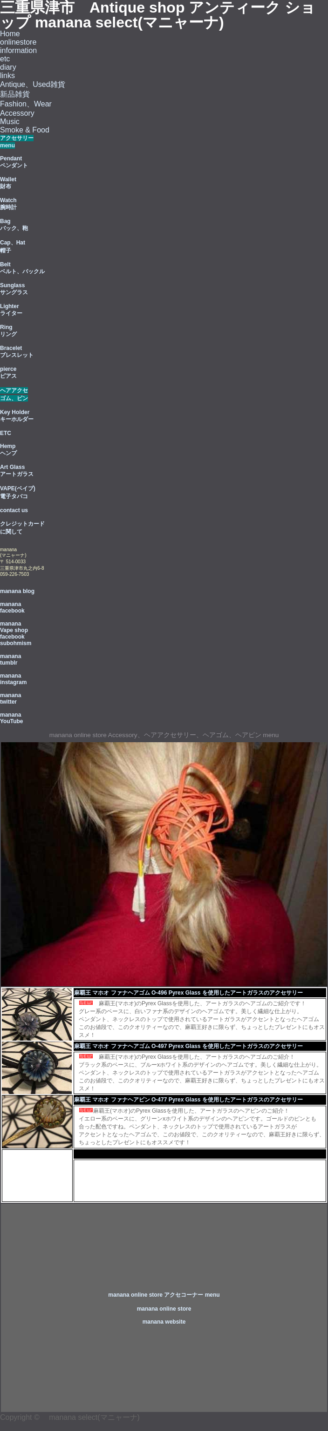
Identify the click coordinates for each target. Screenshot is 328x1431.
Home (10, 34)
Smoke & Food (24, 130)
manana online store (164, 1309)
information (18, 50)
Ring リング (8, 330)
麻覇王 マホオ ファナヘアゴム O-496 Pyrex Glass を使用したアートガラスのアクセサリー (188, 992)
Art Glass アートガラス (17, 470)
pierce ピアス (8, 372)
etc (5, 59)
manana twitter (10, 698)
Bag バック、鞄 (14, 224)
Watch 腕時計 (8, 204)
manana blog (17, 591)
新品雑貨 (15, 94)
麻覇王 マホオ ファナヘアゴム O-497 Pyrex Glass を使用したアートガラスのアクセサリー (188, 1046)
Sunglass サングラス (14, 289)
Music (10, 121)
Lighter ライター (11, 310)
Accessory (17, 113)
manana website (164, 1322)
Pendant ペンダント (14, 162)
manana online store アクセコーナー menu (163, 1295)
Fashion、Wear (26, 104)
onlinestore (18, 42)
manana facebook (12, 607)
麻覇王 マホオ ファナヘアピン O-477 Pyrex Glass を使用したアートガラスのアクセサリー (188, 1099)
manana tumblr (10, 659)
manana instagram (13, 679)
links (7, 75)
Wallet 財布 (8, 183)
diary (8, 67)
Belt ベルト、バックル (22, 268)
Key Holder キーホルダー (17, 415)
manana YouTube (11, 718)
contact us (14, 510)
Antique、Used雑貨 (32, 84)
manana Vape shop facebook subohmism (15, 633)
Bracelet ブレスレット (17, 351)
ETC (5, 433)
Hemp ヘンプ (8, 449)
